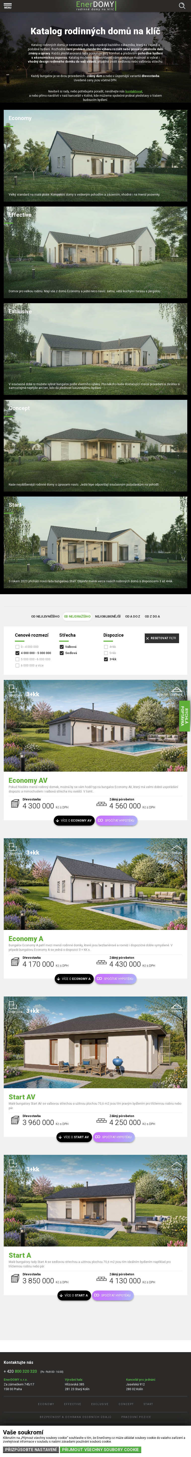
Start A (20, 1255)
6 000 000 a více (32, 665)
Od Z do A (152, 616)
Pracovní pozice (136, 1417)
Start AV (22, 1097)
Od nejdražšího (77, 616)
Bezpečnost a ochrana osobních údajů (75, 1417)
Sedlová (71, 653)
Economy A (26, 939)
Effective (72, 1404)
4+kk (112, 647)
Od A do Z (132, 616)
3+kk (112, 659)
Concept (126, 1404)
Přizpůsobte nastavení (31, 1449)
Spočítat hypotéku (119, 820)
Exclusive (100, 1404)
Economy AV (28, 781)
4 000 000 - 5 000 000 (36, 653)
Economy (46, 1404)
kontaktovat (133, 91)
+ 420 (20, 1371)
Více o (76, 820)
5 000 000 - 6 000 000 (35, 659)
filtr (163, 638)
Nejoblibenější (108, 616)
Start (148, 1404)
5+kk (112, 653)
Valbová (70, 647)
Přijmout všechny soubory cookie (100, 1449)
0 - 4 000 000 (30, 647)
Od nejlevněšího (45, 616)
